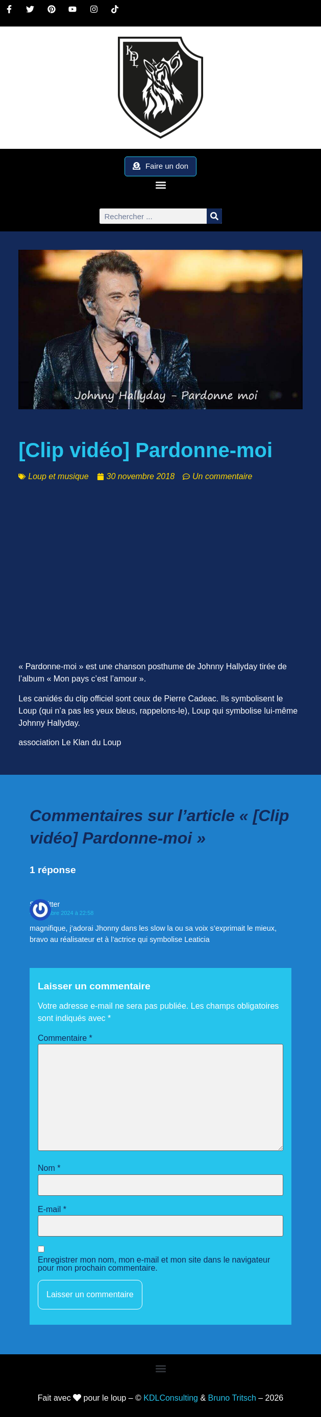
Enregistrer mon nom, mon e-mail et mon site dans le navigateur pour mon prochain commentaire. (154, 1264)
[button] (160, 184)
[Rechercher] (214, 216)
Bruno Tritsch (232, 1398)
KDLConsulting (170, 1398)
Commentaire (65, 1038)
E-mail (52, 1209)
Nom (49, 1168)
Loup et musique (58, 476)
